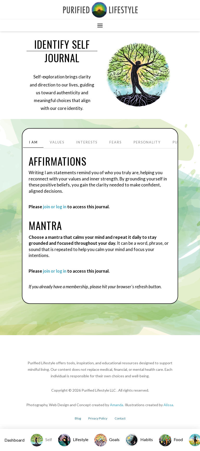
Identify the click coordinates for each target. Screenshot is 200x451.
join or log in (54, 206)
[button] (100, 25)
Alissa (168, 405)
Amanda (116, 405)
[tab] (33, 143)
